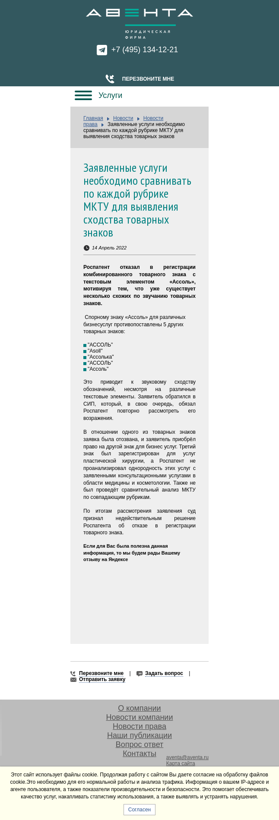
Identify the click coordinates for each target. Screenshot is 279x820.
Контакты (139, 753)
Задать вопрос (164, 673)
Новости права (139, 726)
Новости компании (139, 717)
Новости (123, 118)
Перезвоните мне (148, 79)
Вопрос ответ (140, 744)
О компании (139, 708)
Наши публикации (139, 735)
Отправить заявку (102, 679)
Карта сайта (180, 763)
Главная (93, 118)
